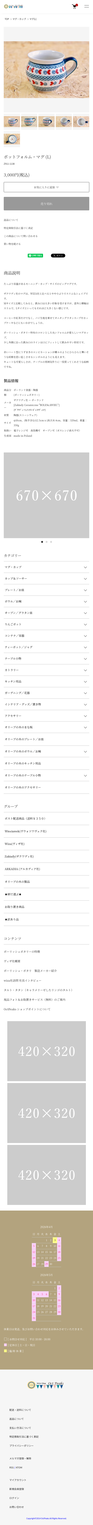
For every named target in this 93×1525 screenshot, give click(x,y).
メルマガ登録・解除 (20, 1458)
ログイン (14, 1498)
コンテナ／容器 (14, 636)
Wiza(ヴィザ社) (15, 844)
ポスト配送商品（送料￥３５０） (26, 818)
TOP (7, 18)
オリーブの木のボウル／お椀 (23, 751)
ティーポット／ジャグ (19, 647)
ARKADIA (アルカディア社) (22, 869)
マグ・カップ (19, 18)
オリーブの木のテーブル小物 (23, 775)
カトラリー (12, 670)
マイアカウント (17, 1480)
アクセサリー (13, 716)
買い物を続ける (12, 244)
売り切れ (46, 204)
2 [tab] (47, 542)
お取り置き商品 (14, 907)
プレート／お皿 (14, 590)
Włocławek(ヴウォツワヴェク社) (25, 831)
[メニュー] (86, 6)
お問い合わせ (16, 1507)
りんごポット (13, 624)
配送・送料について (20, 1410)
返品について (11, 220)
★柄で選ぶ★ (13, 894)
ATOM (19, 1467)
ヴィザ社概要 (12, 961)
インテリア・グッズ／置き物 (23, 704)
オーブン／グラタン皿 (19, 613)
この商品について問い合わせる (21, 236)
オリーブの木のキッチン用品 (23, 763)
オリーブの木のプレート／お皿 (24, 739)
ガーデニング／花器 (17, 693)
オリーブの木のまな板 (19, 727)
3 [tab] (51, 542)
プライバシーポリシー (21, 1445)
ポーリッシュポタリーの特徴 (22, 951)
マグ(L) (33, 18)
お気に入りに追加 (46, 187)
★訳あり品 (12, 919)
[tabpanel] (46, 495)
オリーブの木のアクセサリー (23, 787)
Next (85, 69)
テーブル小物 (13, 658)
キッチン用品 (13, 681)
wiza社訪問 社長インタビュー (23, 980)
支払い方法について (20, 1428)
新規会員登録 (16, 1489)
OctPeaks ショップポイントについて (27, 1009)
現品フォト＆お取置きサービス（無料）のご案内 (34, 999)
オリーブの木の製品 (17, 882)
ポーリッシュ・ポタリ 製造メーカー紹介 (30, 971)
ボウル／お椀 (13, 601)
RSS (11, 1467)
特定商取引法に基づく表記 (18, 228)
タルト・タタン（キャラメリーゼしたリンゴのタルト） (39, 990)
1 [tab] (42, 542)
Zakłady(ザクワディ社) (19, 856)
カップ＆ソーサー (16, 578)
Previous (8, 69)
